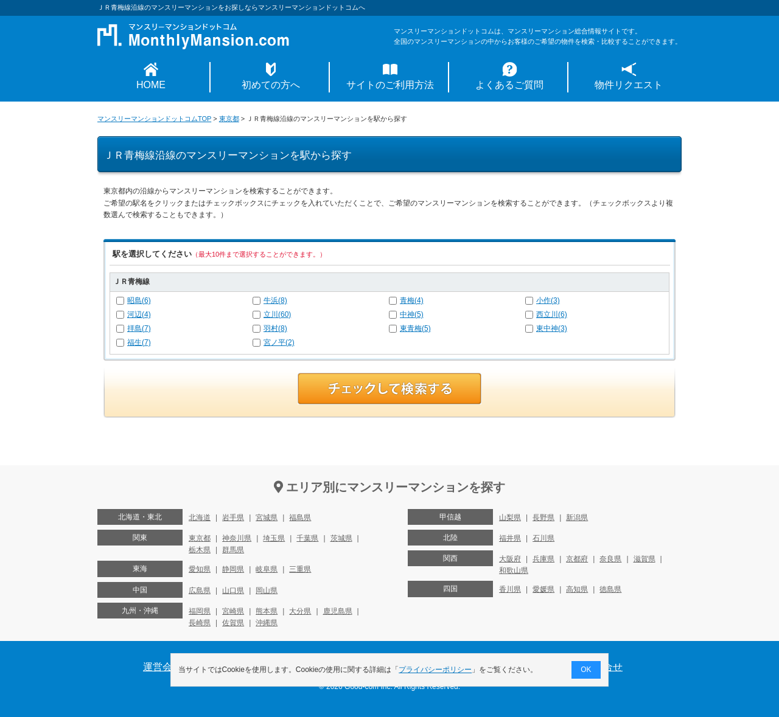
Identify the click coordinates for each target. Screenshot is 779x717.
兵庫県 (543, 559)
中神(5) (412, 314)
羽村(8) (275, 328)
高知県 (577, 589)
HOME (151, 85)
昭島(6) (139, 300)
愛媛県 (543, 589)
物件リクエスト (629, 85)
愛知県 (200, 569)
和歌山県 (513, 570)
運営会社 (162, 667)
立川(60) (277, 314)
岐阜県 (267, 569)
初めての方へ (271, 85)
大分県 (300, 611)
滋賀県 (644, 559)
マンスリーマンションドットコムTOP (154, 118)
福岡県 (200, 611)
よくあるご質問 (509, 85)
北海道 (200, 517)
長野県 (543, 517)
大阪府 (510, 559)
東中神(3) (551, 328)
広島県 (200, 590)
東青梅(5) (415, 328)
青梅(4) (412, 300)
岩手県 (233, 517)
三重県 (300, 569)
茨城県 (341, 538)
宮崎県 (233, 611)
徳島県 (610, 589)
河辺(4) (139, 314)
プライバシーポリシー (435, 669)
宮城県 (267, 517)
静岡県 (233, 569)
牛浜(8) (275, 300)
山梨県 (510, 517)
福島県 (300, 517)
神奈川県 (236, 538)
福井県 (510, 538)
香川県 (510, 589)
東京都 (229, 118)
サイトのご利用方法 (390, 85)
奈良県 (610, 559)
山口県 (233, 590)
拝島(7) (139, 328)
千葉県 (307, 538)
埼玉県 (274, 538)
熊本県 (267, 611)
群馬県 (233, 550)
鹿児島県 (337, 611)
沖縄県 (267, 622)
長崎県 (200, 622)
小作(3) (548, 300)
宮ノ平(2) (279, 342)
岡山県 (267, 590)
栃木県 (200, 550)
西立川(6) (551, 314)
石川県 (543, 538)
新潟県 (577, 517)
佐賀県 (233, 622)
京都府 (577, 559)
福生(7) (139, 342)
